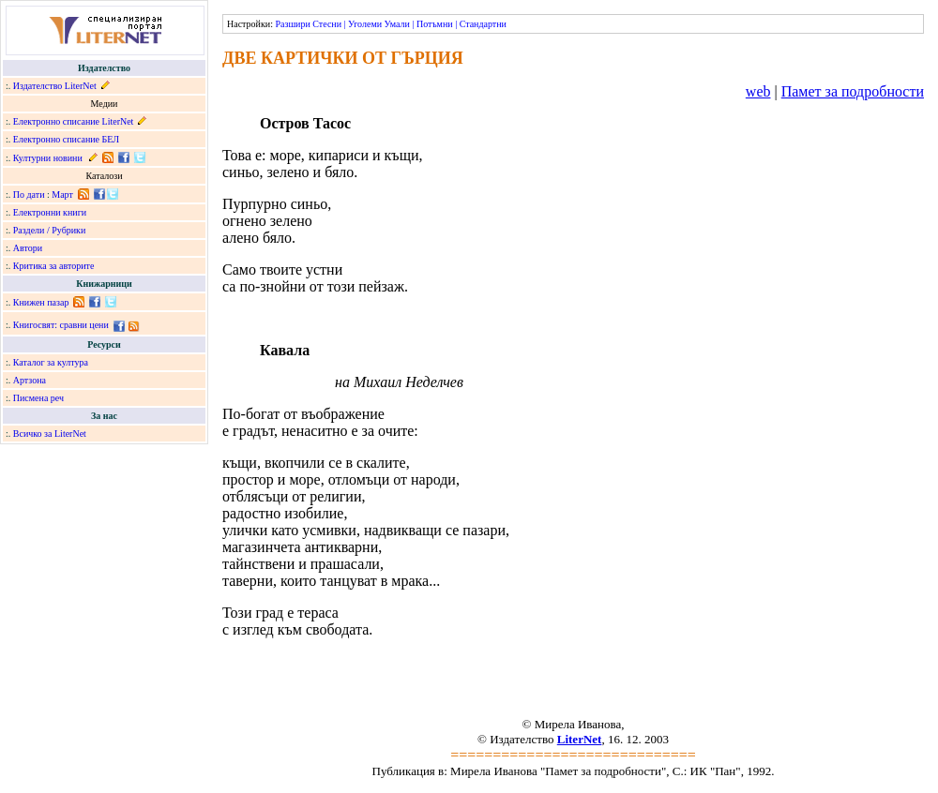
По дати (29, 194)
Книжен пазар (41, 302)
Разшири (292, 24)
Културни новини (48, 158)
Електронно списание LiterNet (73, 121)
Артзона (29, 380)
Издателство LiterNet (55, 86)
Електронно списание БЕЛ (66, 139)
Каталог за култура (50, 362)
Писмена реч (38, 398)
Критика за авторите (54, 266)
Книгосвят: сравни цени (61, 325)
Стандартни (483, 24)
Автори (27, 248)
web (758, 91)
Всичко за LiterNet (49, 433)
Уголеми (365, 24)
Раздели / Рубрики (49, 230)
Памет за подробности (852, 91)
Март (62, 194)
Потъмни (434, 24)
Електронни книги (49, 212)
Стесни (326, 24)
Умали (397, 24)
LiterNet (579, 739)
